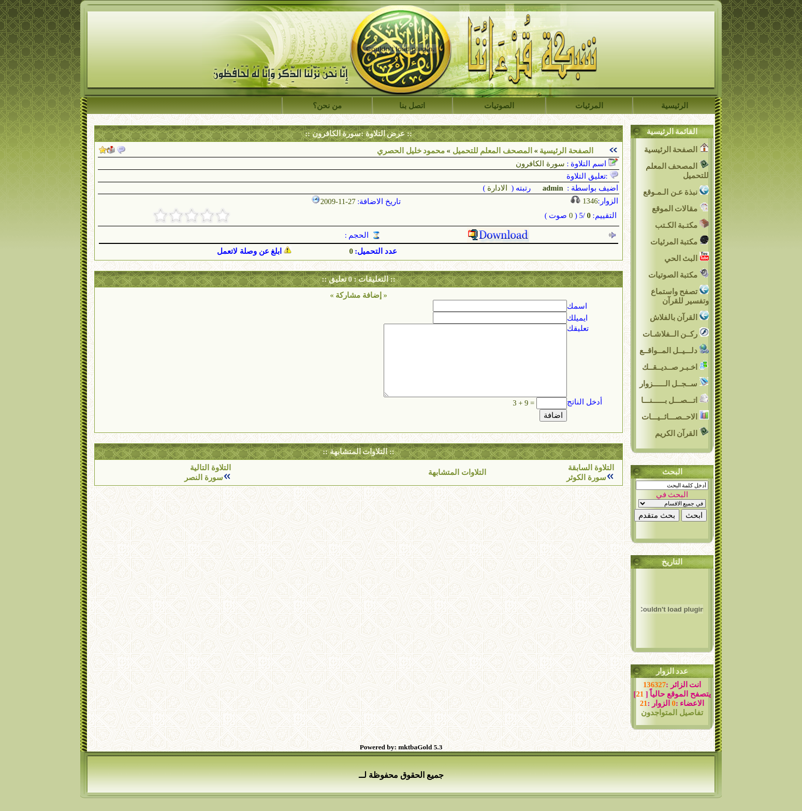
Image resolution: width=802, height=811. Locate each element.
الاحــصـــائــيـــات (675, 415)
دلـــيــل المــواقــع (674, 349)
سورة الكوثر (586, 477)
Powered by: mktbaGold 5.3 (401, 747)
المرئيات (589, 106)
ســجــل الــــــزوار (674, 382)
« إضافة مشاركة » (358, 295)
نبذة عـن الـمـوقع (676, 190)
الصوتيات (499, 106)
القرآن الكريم (682, 432)
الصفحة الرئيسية (566, 151)
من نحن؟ (327, 106)
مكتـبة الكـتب (682, 224)
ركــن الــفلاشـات (676, 332)
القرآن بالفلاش (679, 316)
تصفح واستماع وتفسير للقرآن (680, 295)
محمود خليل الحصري (411, 151)
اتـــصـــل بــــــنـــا (675, 399)
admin (552, 188)
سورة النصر (203, 477)
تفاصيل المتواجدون (672, 712)
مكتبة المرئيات (679, 240)
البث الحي (686, 257)
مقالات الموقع (680, 207)
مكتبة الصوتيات (678, 273)
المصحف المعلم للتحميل (492, 151)
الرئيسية (674, 106)
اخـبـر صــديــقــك (675, 365)
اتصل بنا (412, 106)
